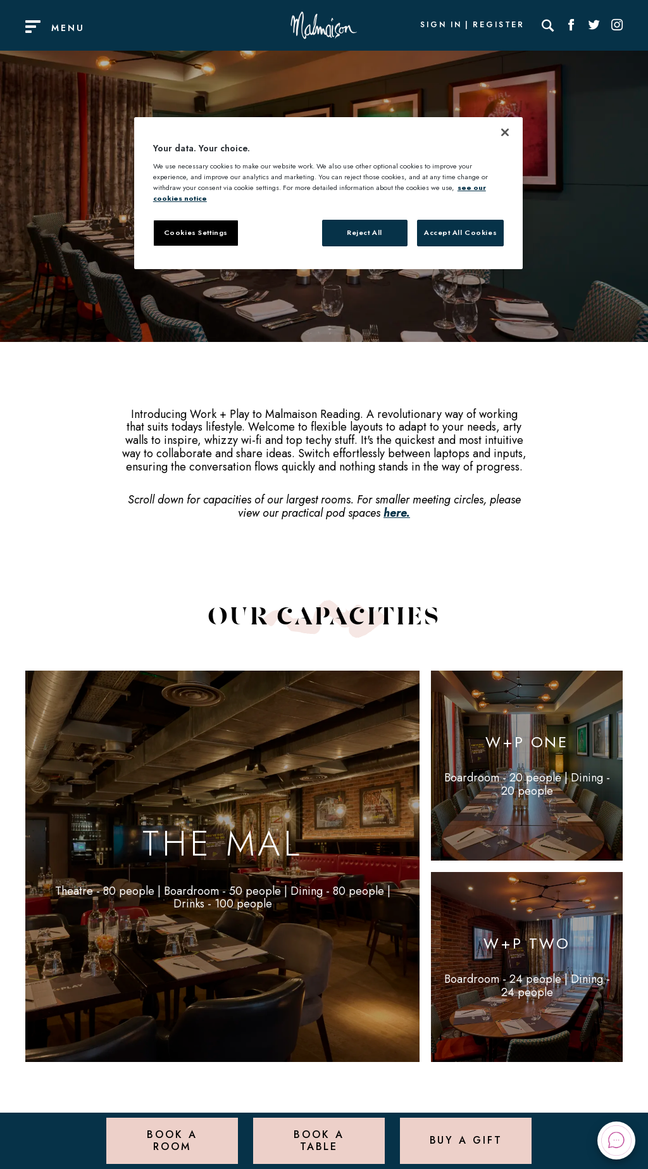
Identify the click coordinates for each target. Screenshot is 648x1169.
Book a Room (172, 1140)
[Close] (505, 132)
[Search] (548, 25)
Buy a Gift (466, 1140)
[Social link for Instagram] (617, 25)
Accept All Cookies (460, 232)
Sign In (441, 25)
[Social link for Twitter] (594, 25)
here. (396, 513)
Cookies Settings (196, 232)
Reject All (364, 232)
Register (499, 25)
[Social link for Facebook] (571, 25)
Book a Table (319, 1140)
